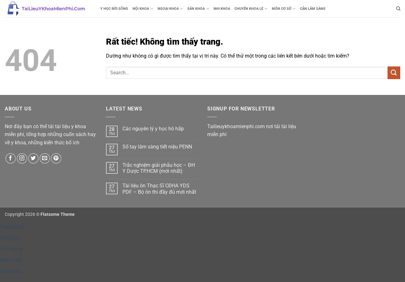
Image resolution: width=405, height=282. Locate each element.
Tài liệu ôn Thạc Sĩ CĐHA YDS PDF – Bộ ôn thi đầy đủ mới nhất (159, 189)
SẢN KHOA (198, 9)
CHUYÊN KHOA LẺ (250, 9)
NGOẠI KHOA (170, 9)
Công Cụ (9, 238)
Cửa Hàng (11, 249)
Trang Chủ (11, 227)
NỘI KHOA (143, 9)
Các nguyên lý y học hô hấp (153, 129)
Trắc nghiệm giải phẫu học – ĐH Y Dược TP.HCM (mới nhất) (158, 168)
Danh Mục (11, 271)
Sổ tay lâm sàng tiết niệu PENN (157, 147)
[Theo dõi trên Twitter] (33, 158)
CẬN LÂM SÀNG (313, 9)
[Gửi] (394, 72)
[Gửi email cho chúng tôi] (45, 158)
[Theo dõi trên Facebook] (10, 158)
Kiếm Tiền (11, 260)
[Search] (398, 8)
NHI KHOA (222, 9)
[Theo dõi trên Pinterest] (56, 158)
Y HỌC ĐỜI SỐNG (114, 9)
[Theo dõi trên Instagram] (22, 158)
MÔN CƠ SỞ (284, 9)
